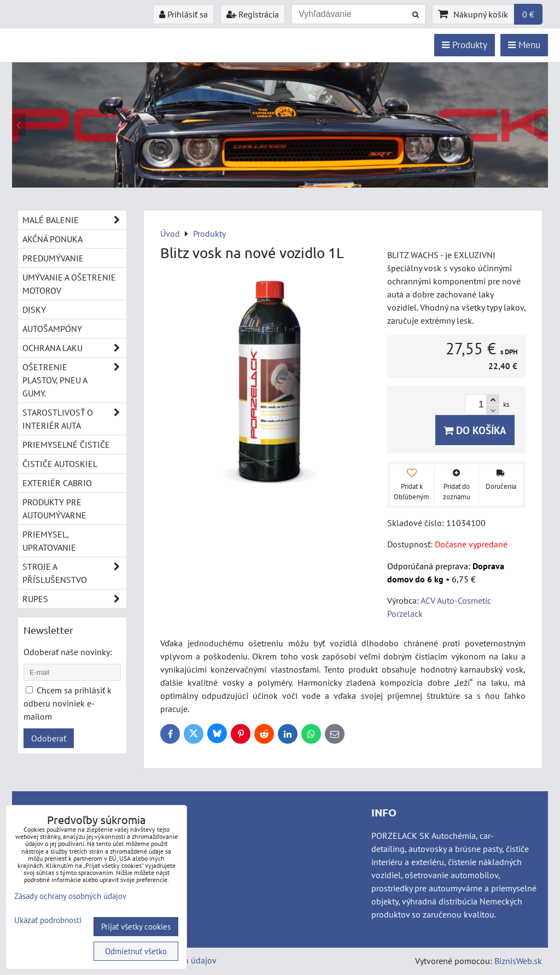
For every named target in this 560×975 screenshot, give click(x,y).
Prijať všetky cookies (136, 926)
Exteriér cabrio (57, 482)
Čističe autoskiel (59, 463)
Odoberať (48, 738)
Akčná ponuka (52, 238)
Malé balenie (74, 220)
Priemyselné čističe (66, 444)
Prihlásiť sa (183, 14)
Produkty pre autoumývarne (54, 509)
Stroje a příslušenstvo (74, 573)
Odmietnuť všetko (136, 951)
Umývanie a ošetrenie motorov (69, 284)
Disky (34, 309)
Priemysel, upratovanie (49, 541)
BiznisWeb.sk (518, 960)
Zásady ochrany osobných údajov (70, 896)
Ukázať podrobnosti (47, 920)
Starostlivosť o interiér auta (74, 419)
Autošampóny (52, 328)
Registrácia (252, 14)
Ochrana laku (74, 347)
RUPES (74, 598)
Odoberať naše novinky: (68, 651)
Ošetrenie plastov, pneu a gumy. (74, 380)
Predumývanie (53, 258)
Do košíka (475, 430)
